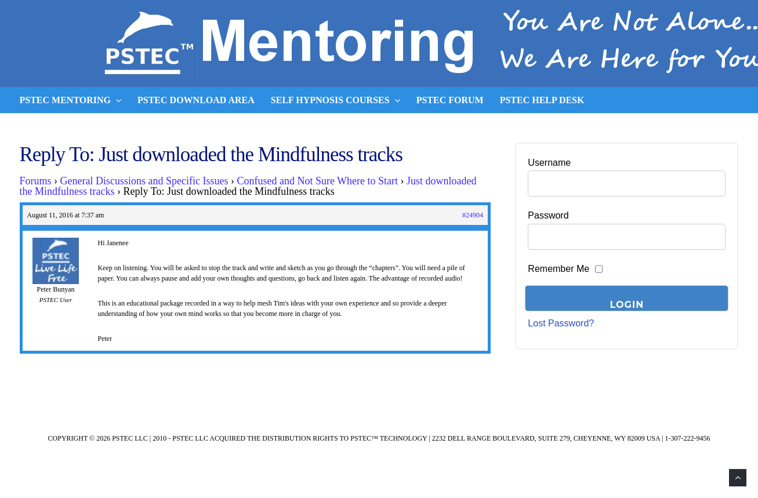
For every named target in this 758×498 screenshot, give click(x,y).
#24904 (472, 215)
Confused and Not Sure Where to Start (317, 181)
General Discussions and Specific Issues (144, 181)
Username (549, 163)
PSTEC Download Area (196, 100)
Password (548, 215)
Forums (36, 181)
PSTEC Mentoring (71, 100)
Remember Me (558, 269)
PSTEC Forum (450, 100)
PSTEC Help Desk (542, 100)
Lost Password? (561, 323)
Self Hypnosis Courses (335, 100)
